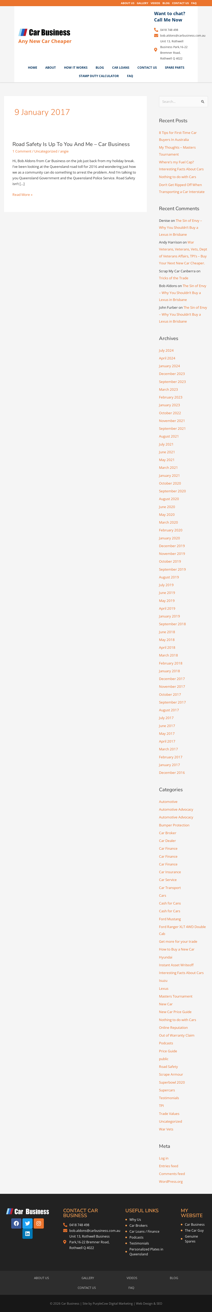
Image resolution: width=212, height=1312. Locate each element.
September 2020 (172, 491)
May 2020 (167, 514)
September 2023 (172, 381)
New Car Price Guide (175, 1011)
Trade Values (169, 1113)
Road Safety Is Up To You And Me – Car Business (71, 144)
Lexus (163, 988)
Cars (162, 895)
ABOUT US (127, 3)
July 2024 (166, 350)
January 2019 (169, 616)
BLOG (166, 3)
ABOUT (50, 67)
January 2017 (169, 764)
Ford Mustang (170, 919)
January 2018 (169, 671)
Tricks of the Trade (173, 278)
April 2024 (167, 358)
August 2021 (169, 436)
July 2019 (166, 584)
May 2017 (167, 733)
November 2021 (172, 420)
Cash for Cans (170, 903)
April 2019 (167, 608)
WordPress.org (171, 1181)
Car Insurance (170, 872)
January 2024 (169, 366)
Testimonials (169, 1097)
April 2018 (167, 647)
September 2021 (172, 428)
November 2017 (172, 686)
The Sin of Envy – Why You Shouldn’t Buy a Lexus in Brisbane (180, 227)
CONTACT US (180, 3)
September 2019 (172, 569)
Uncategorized (45, 151)
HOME (32, 67)
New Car (166, 1004)
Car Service (168, 879)
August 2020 (169, 498)
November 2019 (172, 553)
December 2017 (172, 678)
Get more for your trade (178, 941)
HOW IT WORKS (75, 67)
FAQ (194, 3)
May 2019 (167, 600)
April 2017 (167, 741)
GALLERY (142, 3)
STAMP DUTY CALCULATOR (99, 76)
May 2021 (167, 459)
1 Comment (21, 151)
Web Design (144, 1303)
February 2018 (170, 663)
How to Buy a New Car (176, 949)
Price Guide (168, 1051)
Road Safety (168, 1066)
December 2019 (172, 545)
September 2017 (172, 702)
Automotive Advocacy (176, 809)
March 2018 (168, 655)
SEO (159, 1303)
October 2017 (170, 694)
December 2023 (172, 373)
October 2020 (170, 483)
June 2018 (167, 632)
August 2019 (169, 577)
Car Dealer (167, 840)
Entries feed (168, 1166)
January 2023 (169, 405)
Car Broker (167, 833)
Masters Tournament (175, 996)
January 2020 (169, 538)
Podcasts (166, 1043)
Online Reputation (173, 1027)
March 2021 (168, 467)
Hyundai (165, 957)
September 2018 (172, 624)
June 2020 (167, 506)
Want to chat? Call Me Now (169, 16)
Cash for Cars (169, 911)
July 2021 (166, 444)
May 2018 (167, 639)
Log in (163, 1158)
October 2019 (170, 561)
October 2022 (170, 413)
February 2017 (170, 757)
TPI (161, 1105)
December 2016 (172, 772)
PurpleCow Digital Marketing (113, 1303)
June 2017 (167, 725)
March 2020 (168, 522)
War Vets (166, 1129)
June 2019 (167, 592)
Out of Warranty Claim (176, 1035)
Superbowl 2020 (172, 1082)
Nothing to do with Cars (177, 176)
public (163, 1058)
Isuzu (163, 980)
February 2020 (170, 530)
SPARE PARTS (174, 67)
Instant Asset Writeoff (176, 965)
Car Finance (168, 848)
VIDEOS (155, 3)
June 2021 (167, 452)
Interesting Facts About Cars (181, 972)
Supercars (167, 1090)
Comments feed (172, 1173)
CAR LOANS (120, 67)
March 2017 (168, 749)
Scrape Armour (171, 1074)
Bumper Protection (174, 825)
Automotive (168, 801)
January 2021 (169, 475)
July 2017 (166, 717)
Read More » (22, 195)
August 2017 (169, 710)
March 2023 (168, 389)
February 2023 (170, 397)
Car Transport (170, 887)
